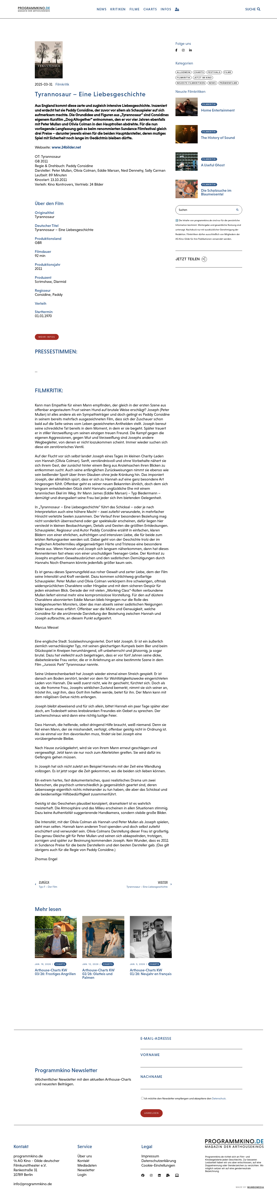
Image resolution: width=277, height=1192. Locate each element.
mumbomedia (255, 1187)
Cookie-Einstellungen (158, 1165)
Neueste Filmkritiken (191, 83)
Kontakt (83, 1161)
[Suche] (237, 209)
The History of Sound (218, 138)
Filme (227, 72)
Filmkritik (62, 84)
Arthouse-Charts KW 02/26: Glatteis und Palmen (98, 974)
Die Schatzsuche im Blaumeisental (216, 192)
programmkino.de (28, 1156)
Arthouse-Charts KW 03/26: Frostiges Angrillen (55, 972)
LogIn (82, 1175)
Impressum (150, 1156)
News (212, 83)
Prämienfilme (229, 83)
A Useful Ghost (213, 165)
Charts (60, 964)
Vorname (150, 1055)
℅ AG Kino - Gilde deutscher (36, 1161)
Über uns (84, 1156)
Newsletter (86, 1170)
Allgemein (183, 72)
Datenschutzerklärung (158, 1161)
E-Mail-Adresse (191, 1064)
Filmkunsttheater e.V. (30, 1165)
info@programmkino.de (33, 1184)
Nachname (151, 1077)
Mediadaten (87, 1165)
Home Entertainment (218, 110)
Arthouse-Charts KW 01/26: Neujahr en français (151, 972)
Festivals (214, 72)
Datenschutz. (219, 1098)
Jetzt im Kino (203, 77)
